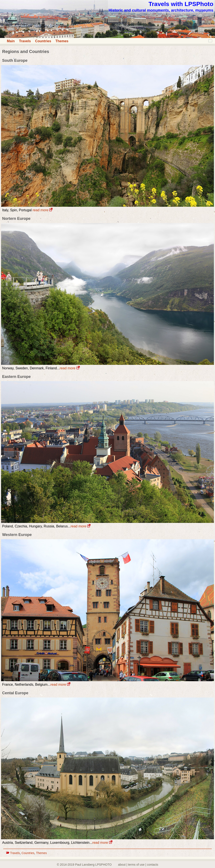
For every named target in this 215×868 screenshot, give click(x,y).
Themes (61, 41)
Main (11, 41)
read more (43, 210)
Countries (43, 41)
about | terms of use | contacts (138, 864)
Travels (25, 41)
